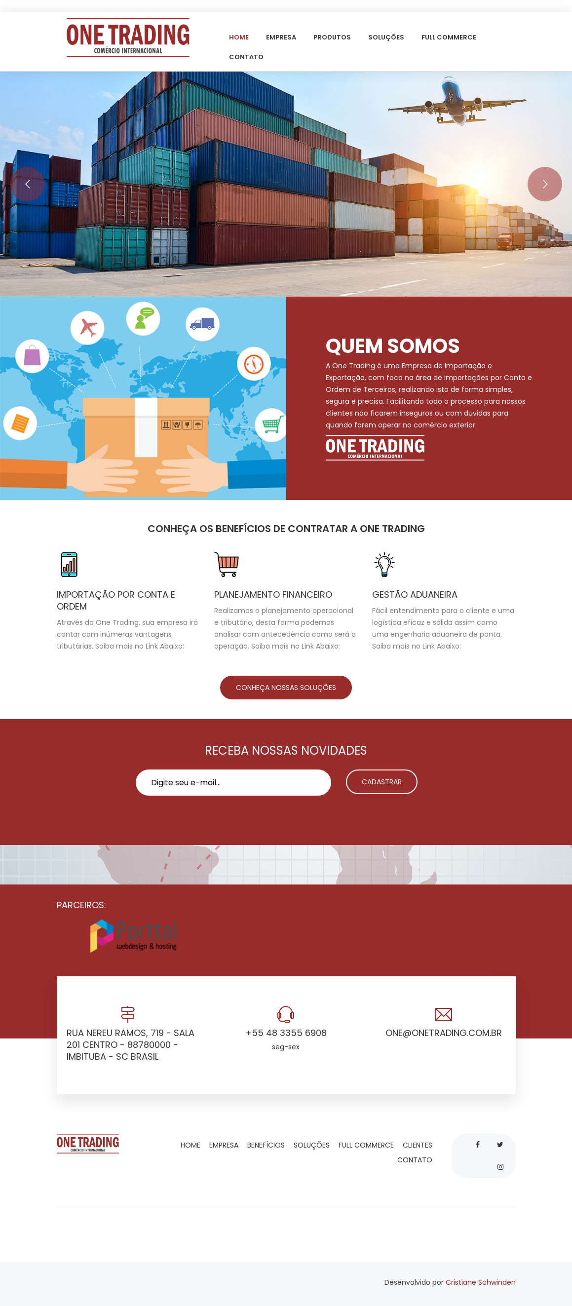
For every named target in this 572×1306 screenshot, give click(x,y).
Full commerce (449, 37)
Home (239, 37)
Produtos (332, 37)
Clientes (418, 1145)
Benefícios (267, 1145)
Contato (247, 57)
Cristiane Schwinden (481, 1282)
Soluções (387, 37)
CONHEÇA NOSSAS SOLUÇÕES (286, 687)
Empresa (282, 37)
